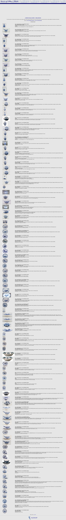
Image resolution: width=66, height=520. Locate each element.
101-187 (35, 514)
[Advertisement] (33, 11)
